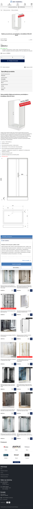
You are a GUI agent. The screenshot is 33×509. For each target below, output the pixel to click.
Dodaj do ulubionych (5, 67)
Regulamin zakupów (4, 470)
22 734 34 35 (4, 499)
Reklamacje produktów (5, 474)
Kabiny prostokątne (14, 10)
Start (1, 10)
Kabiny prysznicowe (6, 10)
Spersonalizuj (16, 267)
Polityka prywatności (4, 476)
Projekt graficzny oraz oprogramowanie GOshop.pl (9, 506)
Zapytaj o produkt (29, 67)
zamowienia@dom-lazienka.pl (7, 497)
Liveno (6, 40)
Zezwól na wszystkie (16, 264)
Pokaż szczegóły (25, 260)
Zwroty (2, 472)
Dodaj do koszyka (13, 61)
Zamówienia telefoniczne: (16, 7)
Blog (1, 468)
